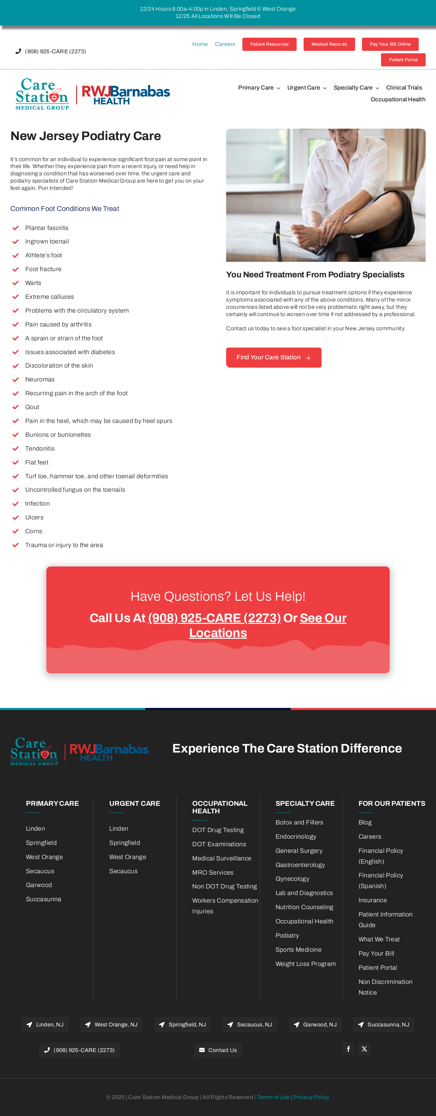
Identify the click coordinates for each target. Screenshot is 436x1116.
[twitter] (364, 1049)
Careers (225, 44)
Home (200, 44)
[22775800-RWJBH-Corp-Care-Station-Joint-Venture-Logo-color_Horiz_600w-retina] (93, 81)
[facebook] (348, 1049)
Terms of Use (274, 1097)
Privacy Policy (311, 1097)
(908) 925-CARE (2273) (214, 618)
